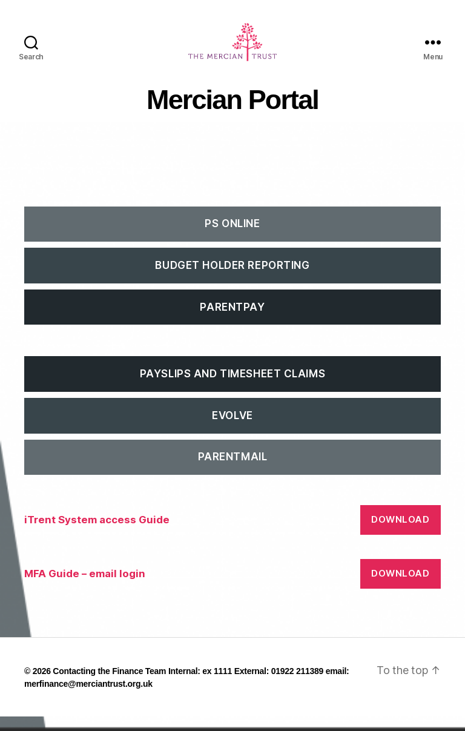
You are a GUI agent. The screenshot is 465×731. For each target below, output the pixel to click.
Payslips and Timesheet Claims (232, 388)
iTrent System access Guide (97, 534)
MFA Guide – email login (84, 588)
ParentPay (232, 321)
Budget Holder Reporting (232, 280)
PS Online (232, 238)
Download (400, 534)
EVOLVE (232, 429)
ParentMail (233, 471)
